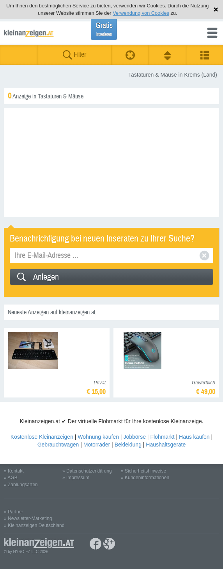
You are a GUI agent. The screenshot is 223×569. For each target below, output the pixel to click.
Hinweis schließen (216, 9)
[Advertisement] (111, 162)
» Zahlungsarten (21, 484)
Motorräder (96, 444)
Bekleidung (128, 444)
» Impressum (75, 477)
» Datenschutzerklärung (87, 471)
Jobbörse (134, 437)
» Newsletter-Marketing (28, 518)
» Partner (13, 512)
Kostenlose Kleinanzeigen (42, 437)
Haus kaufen (194, 437)
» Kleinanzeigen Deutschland (34, 525)
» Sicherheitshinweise (143, 471)
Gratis (104, 29)
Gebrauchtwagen (58, 444)
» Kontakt (14, 471)
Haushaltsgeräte (166, 444)
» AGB (11, 477)
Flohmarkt (162, 437)
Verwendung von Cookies (141, 13)
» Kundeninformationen (145, 477)
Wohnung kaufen (98, 437)
